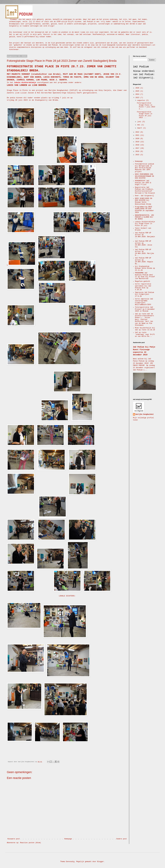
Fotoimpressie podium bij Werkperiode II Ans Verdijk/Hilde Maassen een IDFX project (144, 168)
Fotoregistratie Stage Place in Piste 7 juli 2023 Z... (146, 106)
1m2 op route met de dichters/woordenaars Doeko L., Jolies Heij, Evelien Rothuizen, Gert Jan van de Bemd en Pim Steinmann (144, 319)
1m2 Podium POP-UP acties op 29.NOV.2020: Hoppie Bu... (144, 261)
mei (139, 125)
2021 (138, 135)
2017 (138, 148)
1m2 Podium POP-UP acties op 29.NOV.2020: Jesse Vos (143, 244)
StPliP (73, 90)
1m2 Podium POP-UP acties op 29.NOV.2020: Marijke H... (144, 252)
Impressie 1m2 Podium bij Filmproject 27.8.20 (144, 294)
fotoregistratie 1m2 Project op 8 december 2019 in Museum (145, 309)
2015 (138, 155)
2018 (138, 145)
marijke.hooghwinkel (145, 414)
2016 (138, 151)
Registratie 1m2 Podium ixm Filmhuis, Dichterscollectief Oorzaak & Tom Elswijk (145, 190)
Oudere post (121, 839)
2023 (138, 98)
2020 (138, 139)
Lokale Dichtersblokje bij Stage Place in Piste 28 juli (145, 224)
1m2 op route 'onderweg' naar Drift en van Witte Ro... (145, 334)
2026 (138, 88)
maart (140, 128)
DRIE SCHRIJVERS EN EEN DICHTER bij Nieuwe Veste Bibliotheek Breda (143, 201)
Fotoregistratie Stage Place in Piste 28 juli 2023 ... (144, 115)
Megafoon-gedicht (142, 281)
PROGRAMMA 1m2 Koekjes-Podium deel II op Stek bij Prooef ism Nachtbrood (145, 276)
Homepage (68, 839)
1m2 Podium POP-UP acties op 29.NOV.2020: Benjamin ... (145, 236)
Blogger (100, 862)
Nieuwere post (14, 839)
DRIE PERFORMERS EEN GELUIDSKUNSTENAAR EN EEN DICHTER (144, 176)
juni (139, 122)
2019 (138, 142)
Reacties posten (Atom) (30, 843)
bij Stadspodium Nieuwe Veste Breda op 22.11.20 (145, 268)
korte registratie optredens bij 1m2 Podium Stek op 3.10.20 (143, 287)
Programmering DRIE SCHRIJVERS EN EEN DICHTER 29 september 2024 (144, 209)
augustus (141, 100)
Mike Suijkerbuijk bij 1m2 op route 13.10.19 (145, 329)
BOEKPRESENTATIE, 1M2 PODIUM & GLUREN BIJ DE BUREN (144, 217)
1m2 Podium (141, 66)
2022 (138, 132)
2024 (138, 94)
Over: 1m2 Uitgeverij (144, 196)
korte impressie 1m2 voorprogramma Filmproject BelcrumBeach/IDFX (144, 302)
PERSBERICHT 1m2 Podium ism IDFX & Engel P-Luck (143, 183)
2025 (138, 91)
